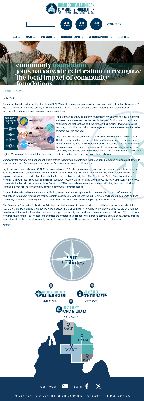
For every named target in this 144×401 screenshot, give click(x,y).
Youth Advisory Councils (101, 37)
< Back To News (13, 91)
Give (16, 37)
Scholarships (48, 37)
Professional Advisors (72, 37)
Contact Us (114, 24)
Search (52, 24)
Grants (30, 37)
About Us (123, 37)
